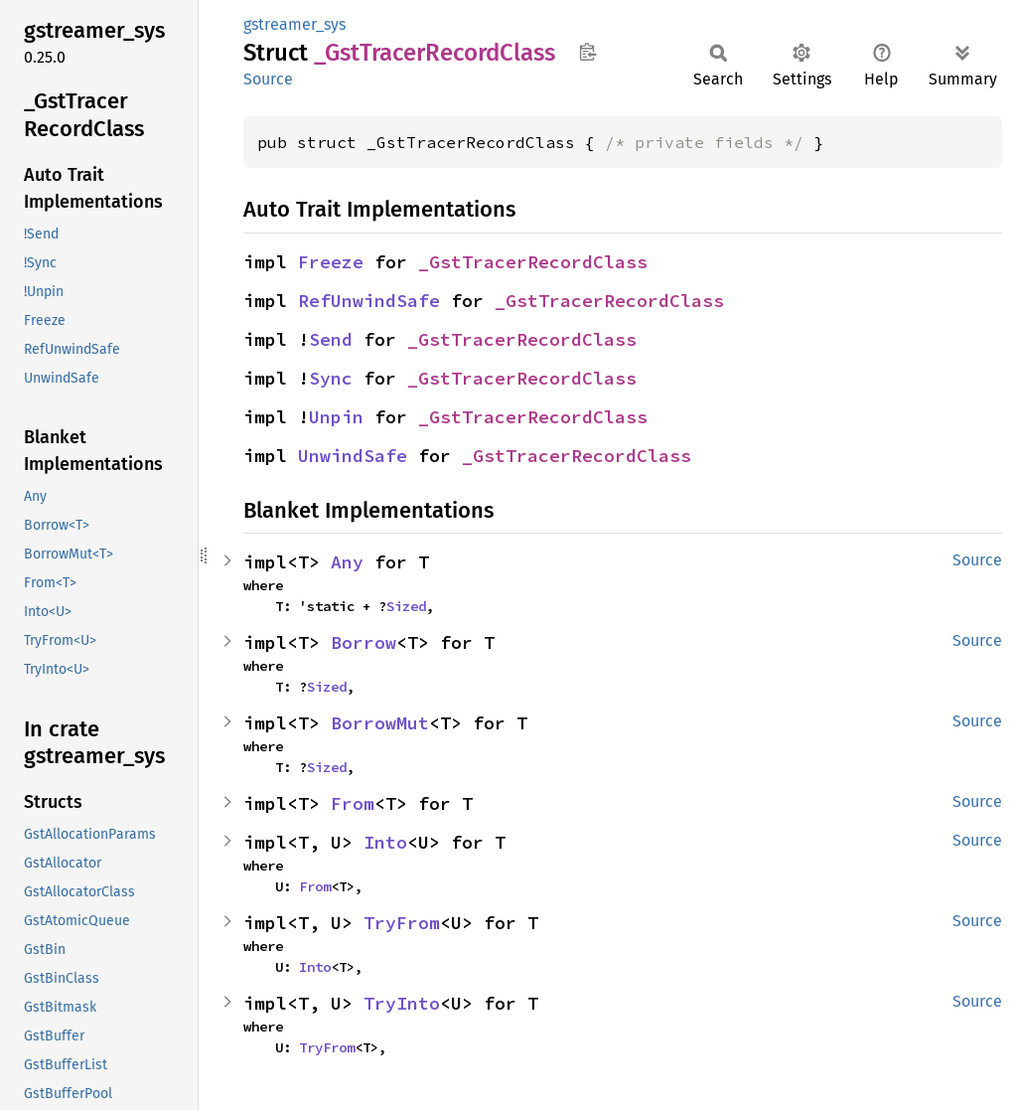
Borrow (363, 642)
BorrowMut (380, 723)
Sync (331, 378)
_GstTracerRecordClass (533, 261)
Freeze (330, 261)
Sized (406, 606)
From (352, 803)
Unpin (336, 416)
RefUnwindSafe (369, 300)
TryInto (401, 1003)
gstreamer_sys (294, 24)
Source (268, 79)
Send (331, 339)
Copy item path (587, 52)
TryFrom (401, 922)
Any (347, 562)
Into (385, 842)
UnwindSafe (352, 455)
